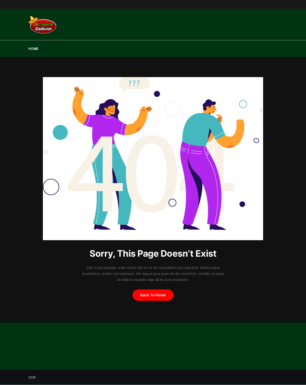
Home (33, 48)
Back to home (153, 295)
